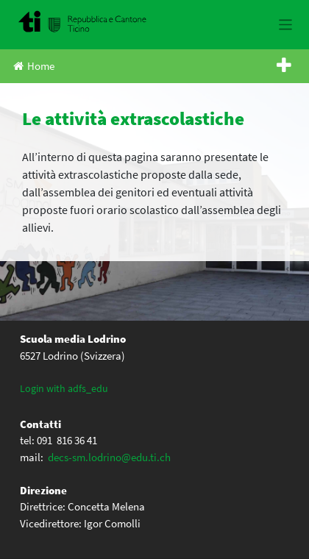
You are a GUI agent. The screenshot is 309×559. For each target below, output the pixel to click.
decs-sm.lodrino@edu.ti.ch (109, 457)
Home (33, 66)
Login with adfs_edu (64, 388)
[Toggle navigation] (286, 24)
